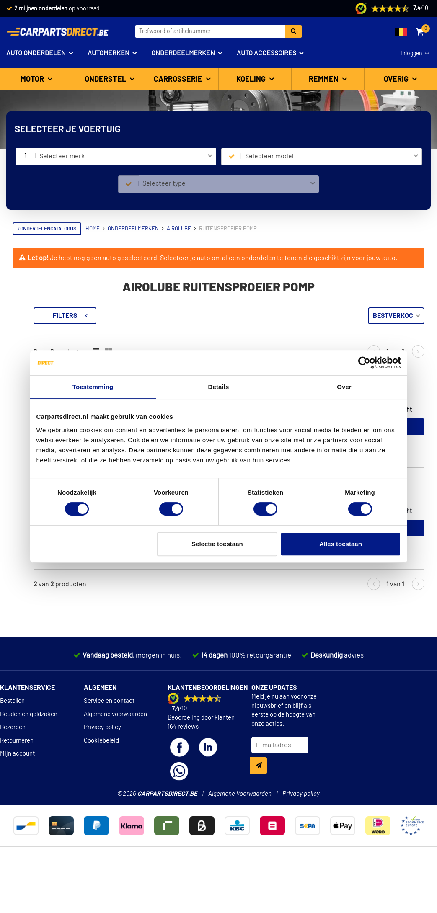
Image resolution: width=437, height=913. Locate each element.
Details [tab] (218, 386)
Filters (170, 315)
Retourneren (17, 791)
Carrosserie (179, 79)
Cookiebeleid (101, 791)
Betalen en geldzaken (28, 764)
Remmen (324, 79)
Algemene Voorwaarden (240, 844)
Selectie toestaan (217, 543)
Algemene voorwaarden (115, 764)
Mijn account (17, 804)
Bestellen (12, 751)
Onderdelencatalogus (47, 228)
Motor (33, 79)
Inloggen (411, 54)
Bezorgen (13, 777)
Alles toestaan (340, 543)
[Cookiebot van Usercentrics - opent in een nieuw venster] (364, 362)
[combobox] (126, 156)
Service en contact (109, 751)
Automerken (108, 53)
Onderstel (106, 79)
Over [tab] (344, 386)
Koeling (251, 79)
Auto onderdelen (36, 53)
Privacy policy (102, 777)
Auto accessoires (266, 53)
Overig (397, 79)
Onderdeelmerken (183, 53)
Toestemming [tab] (93, 386)
